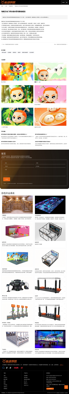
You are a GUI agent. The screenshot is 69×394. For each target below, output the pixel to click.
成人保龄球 (32, 52)
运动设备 (25, 375)
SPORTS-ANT (8, 2)
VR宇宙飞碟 (17, 300)
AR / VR (25, 381)
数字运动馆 (4, 52)
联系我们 (5, 388)
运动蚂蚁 (9, 52)
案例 (4, 383)
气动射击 (17, 353)
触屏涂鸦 (17, 246)
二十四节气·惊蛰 (17, 127)
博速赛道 (50, 340)
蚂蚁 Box (25, 383)
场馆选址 (14, 52)
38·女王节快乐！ (51, 116)
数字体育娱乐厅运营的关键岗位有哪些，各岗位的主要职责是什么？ (17, 136)
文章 (6, 6)
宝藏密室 (17, 219)
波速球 (50, 313)
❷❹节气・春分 (51, 93)
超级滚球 (50, 260)
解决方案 (5, 379)
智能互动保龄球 (25, 52)
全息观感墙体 (50, 233)
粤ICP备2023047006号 (51, 392)
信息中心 (5, 386)
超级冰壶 (50, 286)
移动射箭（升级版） (17, 327)
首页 (2, 6)
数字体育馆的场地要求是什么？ (51, 136)
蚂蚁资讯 (11, 6)
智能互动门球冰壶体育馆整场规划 (21, 6)
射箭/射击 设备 (27, 379)
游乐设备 (25, 377)
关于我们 (5, 384)
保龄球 (19, 52)
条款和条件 (62, 392)
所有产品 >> (26, 385)
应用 (4, 381)
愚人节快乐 (17, 82)
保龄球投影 (17, 273)
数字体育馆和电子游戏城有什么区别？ (17, 144)
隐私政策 (58, 392)
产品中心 (5, 377)
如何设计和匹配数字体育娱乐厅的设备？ (51, 144)
